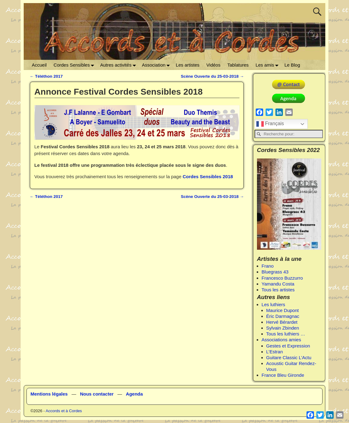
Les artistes (187, 65)
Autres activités (119, 65)
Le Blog (292, 65)
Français (270, 124)
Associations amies (281, 339)
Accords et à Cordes (64, 411)
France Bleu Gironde (283, 375)
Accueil (39, 65)
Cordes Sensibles (75, 65)
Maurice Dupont (282, 310)
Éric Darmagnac (282, 316)
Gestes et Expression (288, 345)
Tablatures (238, 65)
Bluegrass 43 (275, 271)
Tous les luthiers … (285, 333)
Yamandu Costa (278, 283)
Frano (268, 266)
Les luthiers (273, 304)
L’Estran (274, 351)
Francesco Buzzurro (282, 278)
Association (157, 65)
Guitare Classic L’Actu (288, 357)
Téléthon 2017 (46, 76)
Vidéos (214, 65)
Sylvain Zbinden (282, 328)
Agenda (134, 393)
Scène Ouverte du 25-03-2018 (212, 76)
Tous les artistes (278, 289)
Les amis (268, 65)
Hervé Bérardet (282, 322)
